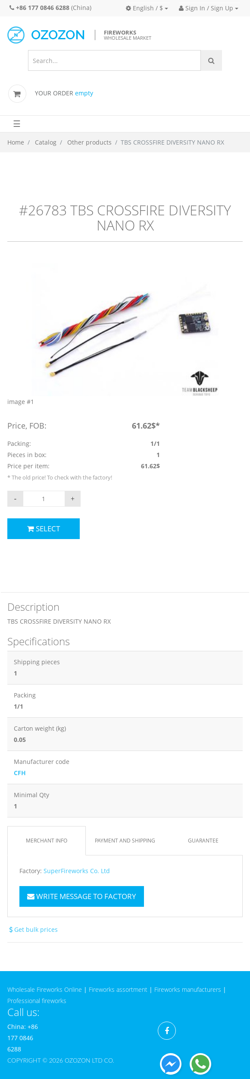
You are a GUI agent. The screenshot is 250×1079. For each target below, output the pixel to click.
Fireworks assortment (118, 989)
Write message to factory (81, 896)
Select (43, 528)
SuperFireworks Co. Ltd (77, 871)
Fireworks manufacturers (187, 989)
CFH (20, 773)
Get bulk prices (32, 929)
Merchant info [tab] (46, 840)
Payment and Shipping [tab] (125, 840)
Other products (89, 142)
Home (15, 142)
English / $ (144, 8)
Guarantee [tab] (203, 840)
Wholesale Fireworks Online (44, 989)
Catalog (45, 142)
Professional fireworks (36, 1001)
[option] (125, 335)
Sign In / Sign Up (206, 8)
